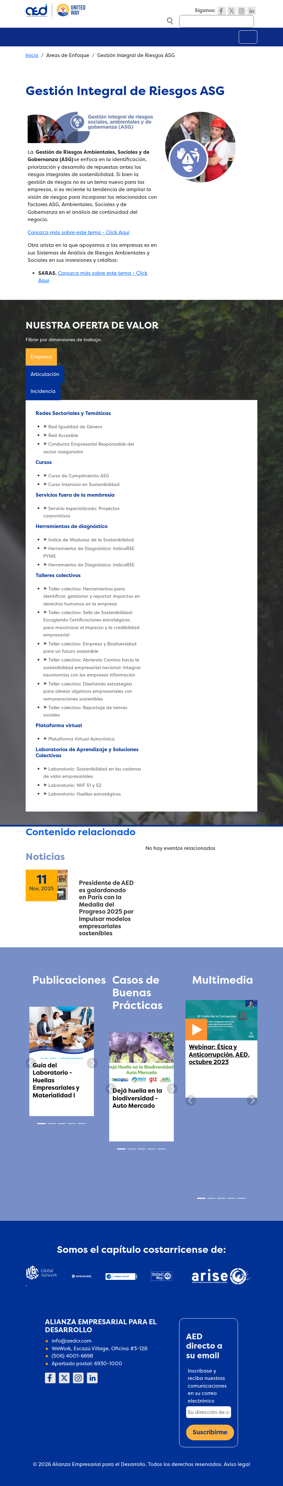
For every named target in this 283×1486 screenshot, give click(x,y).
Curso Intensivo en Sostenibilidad (84, 484)
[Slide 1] (41, 1123)
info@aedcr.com (72, 1341)
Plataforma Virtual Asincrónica (81, 739)
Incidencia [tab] (43, 391)
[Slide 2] (52, 1123)
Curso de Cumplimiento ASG (78, 476)
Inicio (32, 55)
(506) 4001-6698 (72, 1356)
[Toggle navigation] (248, 37)
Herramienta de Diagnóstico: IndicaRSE (91, 565)
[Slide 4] (72, 1123)
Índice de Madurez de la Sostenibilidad (91, 540)
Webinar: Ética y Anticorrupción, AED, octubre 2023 (219, 1054)
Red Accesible (63, 435)
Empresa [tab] (41, 357)
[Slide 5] (82, 1123)
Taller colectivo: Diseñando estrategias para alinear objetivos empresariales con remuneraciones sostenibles (87, 691)
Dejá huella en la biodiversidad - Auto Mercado (137, 1098)
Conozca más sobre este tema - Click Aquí (79, 232)
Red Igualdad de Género (75, 427)
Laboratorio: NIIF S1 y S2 (74, 785)
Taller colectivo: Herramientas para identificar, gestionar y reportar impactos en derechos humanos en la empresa (91, 596)
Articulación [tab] (45, 374)
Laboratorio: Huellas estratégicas (84, 794)
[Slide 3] (62, 1123)
